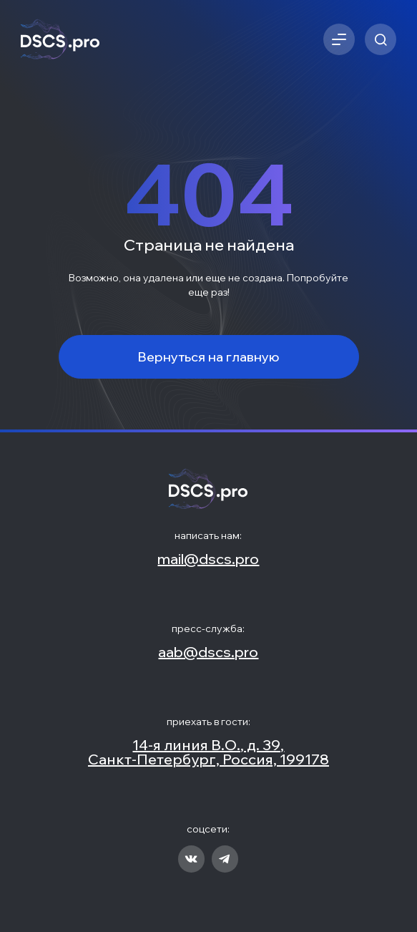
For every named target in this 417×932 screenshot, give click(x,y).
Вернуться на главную (208, 357)
